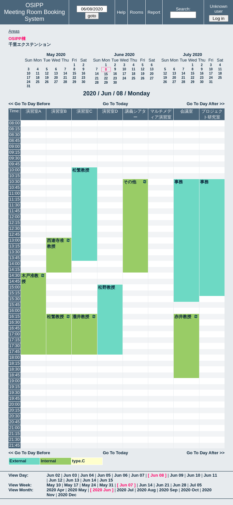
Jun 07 (137, 475)
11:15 (14, 199)
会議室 (186, 111)
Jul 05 (196, 485)
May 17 (71, 485)
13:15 (14, 246)
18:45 (14, 374)
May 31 (106, 485)
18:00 (14, 357)
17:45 (14, 351)
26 (47, 82)
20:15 (14, 410)
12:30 (14, 228)
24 (28, 82)
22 (74, 77)
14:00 (14, 263)
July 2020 (192, 54)
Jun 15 (106, 480)
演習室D (110, 111)
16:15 (14, 316)
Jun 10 (193, 475)
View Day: (18, 475)
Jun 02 (53, 475)
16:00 (14, 310)
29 (74, 82)
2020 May (77, 489)
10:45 (14, 187)
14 (65, 73)
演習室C (84, 111)
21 (65, 77)
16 (83, 73)
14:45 (14, 281)
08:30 (14, 134)
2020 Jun (102, 489)
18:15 (14, 363)
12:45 (14, 234)
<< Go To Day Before (29, 103)
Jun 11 (210, 475)
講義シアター (135, 114)
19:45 (14, 398)
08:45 (14, 140)
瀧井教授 (84, 316)
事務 (178, 181)
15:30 (14, 298)
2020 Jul (125, 489)
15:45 (14, 304)
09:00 (14, 146)
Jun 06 (120, 475)
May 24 (89, 485)
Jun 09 (176, 475)
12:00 (14, 216)
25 (37, 82)
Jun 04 (87, 475)
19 (47, 77)
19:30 (14, 392)
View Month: (20, 489)
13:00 (14, 240)
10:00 (14, 169)
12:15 (14, 222)
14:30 (14, 275)
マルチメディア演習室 (160, 114)
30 (83, 82)
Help (121, 12)
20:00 (14, 404)
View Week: (20, 485)
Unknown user (218, 9)
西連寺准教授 (59, 243)
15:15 (14, 292)
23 (83, 77)
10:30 (14, 181)
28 (65, 82)
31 (28, 86)
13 (56, 73)
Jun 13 (72, 480)
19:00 (14, 380)
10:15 (14, 175)
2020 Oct (190, 489)
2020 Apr (55, 489)
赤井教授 (186, 316)
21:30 (14, 439)
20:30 (14, 416)
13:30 (14, 251)
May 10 (54, 485)
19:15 (14, 386)
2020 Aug (146, 489)
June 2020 (124, 54)
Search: (183, 9)
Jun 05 (103, 475)
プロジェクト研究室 (212, 114)
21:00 (14, 427)
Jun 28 (179, 485)
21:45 (14, 445)
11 (37, 73)
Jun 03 (70, 475)
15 (74, 73)
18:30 (14, 369)
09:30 (14, 158)
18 (37, 77)
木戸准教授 (33, 278)
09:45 (14, 163)
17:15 (14, 339)
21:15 (14, 433)
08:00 (14, 122)
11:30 (14, 205)
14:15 (14, 269)
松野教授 (106, 287)
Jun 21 (162, 485)
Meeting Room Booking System (34, 15)
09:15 (14, 152)
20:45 (14, 421)
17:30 (14, 345)
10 (28, 73)
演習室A (33, 111)
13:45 (14, 257)
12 (47, 73)
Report (154, 12)
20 (56, 77)
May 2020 (56, 54)
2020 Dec (67, 494)
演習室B (59, 111)
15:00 (14, 287)
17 (28, 77)
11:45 (14, 210)
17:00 (14, 333)
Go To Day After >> (206, 103)
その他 (135, 181)
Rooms (136, 12)
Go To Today (115, 103)
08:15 (14, 128)
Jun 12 (55, 480)
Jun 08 (157, 475)
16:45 (14, 328)
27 (56, 82)
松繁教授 (80, 170)
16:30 (14, 322)
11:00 (14, 193)
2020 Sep (168, 489)
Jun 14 (89, 480)
